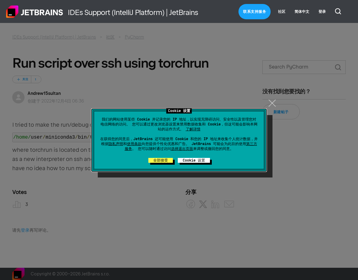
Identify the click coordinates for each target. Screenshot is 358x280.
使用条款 (134, 143)
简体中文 (302, 11)
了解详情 (193, 129)
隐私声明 (116, 143)
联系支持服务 (254, 11)
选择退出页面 (182, 148)
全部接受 (160, 160)
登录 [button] (322, 11)
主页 (34, 12)
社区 (281, 11)
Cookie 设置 (194, 160)
